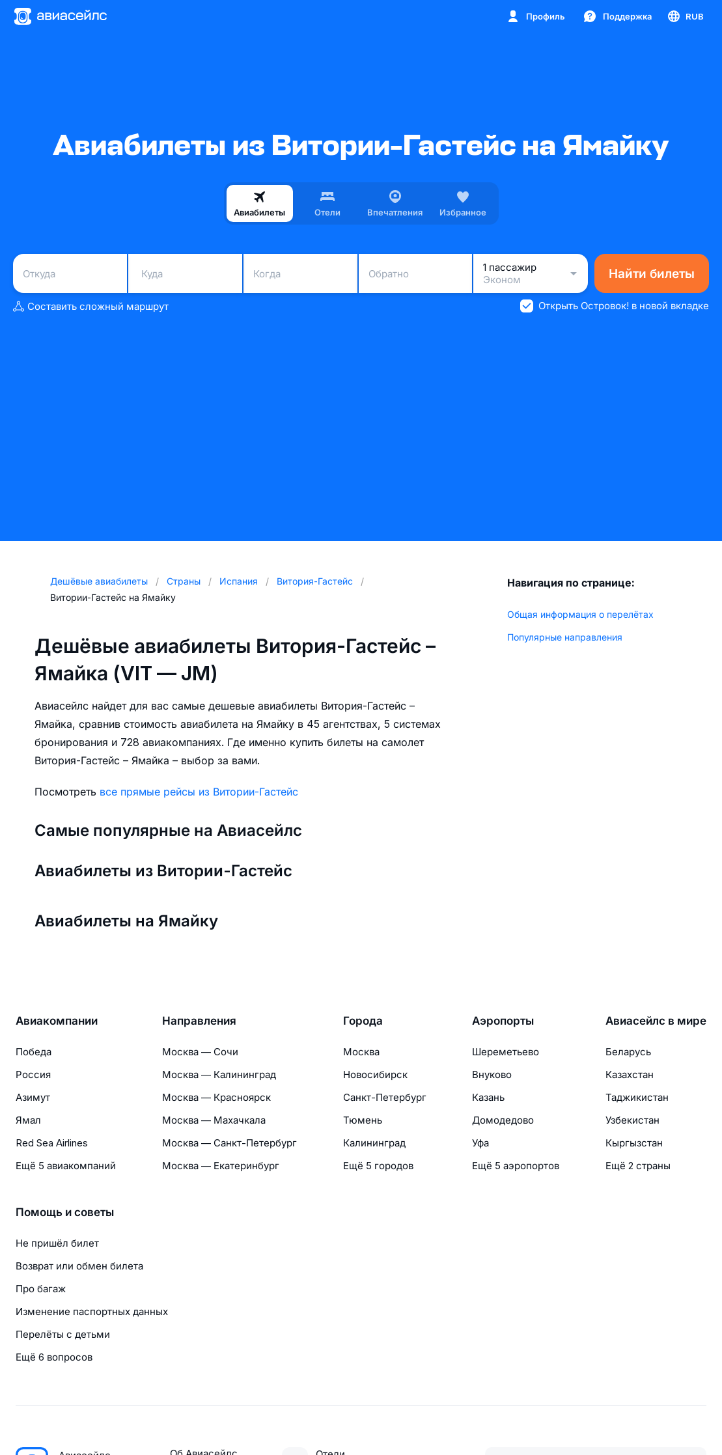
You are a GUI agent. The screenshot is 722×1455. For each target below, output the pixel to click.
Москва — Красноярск (216, 1097)
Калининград (374, 1143)
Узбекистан (632, 1120)
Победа (33, 1052)
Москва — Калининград (219, 1074)
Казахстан (629, 1074)
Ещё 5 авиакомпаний (66, 1165)
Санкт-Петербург (384, 1097)
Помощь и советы (65, 1212)
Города (363, 1020)
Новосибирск (375, 1074)
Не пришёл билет (57, 1243)
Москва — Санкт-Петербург (229, 1143)
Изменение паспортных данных (92, 1311)
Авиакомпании (57, 1020)
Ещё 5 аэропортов (515, 1165)
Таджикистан (637, 1097)
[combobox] (70, 273)
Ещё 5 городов (378, 1165)
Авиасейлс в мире (655, 1020)
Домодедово (503, 1120)
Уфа (480, 1143)
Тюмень (362, 1120)
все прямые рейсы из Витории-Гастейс (199, 791)
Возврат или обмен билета (79, 1266)
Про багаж (41, 1288)
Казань (488, 1097)
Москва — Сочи (200, 1052)
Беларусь (628, 1052)
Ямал (28, 1120)
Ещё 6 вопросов (54, 1357)
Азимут (33, 1097)
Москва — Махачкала (214, 1120)
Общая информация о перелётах (580, 614)
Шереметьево (505, 1052)
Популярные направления (564, 637)
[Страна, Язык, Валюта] (685, 16)
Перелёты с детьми (63, 1334)
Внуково (492, 1074)
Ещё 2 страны (638, 1165)
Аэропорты (503, 1020)
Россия (33, 1074)
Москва (361, 1052)
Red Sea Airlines (52, 1143)
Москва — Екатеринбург (220, 1165)
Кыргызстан (634, 1143)
